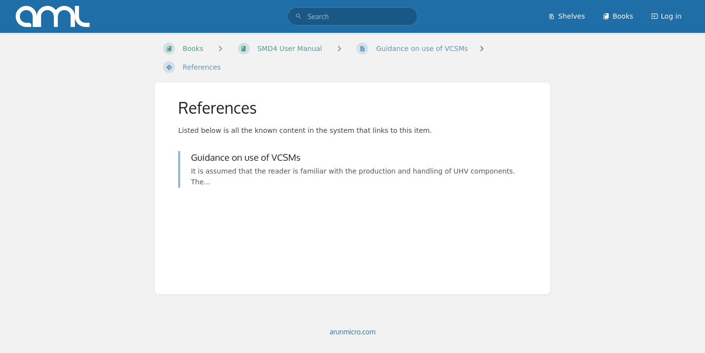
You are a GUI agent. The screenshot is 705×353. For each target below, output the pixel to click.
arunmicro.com (352, 332)
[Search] (298, 16)
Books (618, 16)
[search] (352, 16)
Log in (666, 16)
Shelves (566, 16)
